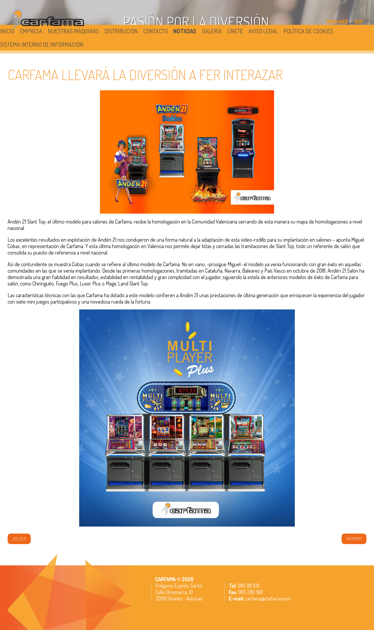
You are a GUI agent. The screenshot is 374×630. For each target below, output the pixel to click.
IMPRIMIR (354, 539)
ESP (359, 22)
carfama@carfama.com (267, 598)
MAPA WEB (337, 22)
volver (19, 539)
